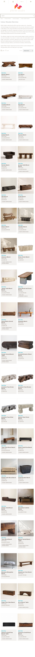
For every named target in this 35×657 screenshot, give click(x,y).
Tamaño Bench (22, 226)
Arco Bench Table (23, 602)
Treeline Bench (5, 104)
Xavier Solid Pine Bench (25, 447)
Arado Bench (22, 196)
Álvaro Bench (5, 226)
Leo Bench (21, 74)
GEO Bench (4, 196)
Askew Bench (5, 135)
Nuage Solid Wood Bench (8, 477)
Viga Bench (21, 104)
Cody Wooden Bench (24, 477)
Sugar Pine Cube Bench (8, 602)
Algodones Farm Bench (25, 572)
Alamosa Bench (5, 257)
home (2, 18)
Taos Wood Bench (6, 539)
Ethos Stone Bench (23, 257)
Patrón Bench (5, 165)
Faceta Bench (22, 135)
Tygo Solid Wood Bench (8, 447)
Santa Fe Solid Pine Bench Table (7, 633)
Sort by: (20, 50)
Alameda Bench (22, 321)
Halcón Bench (5, 74)
